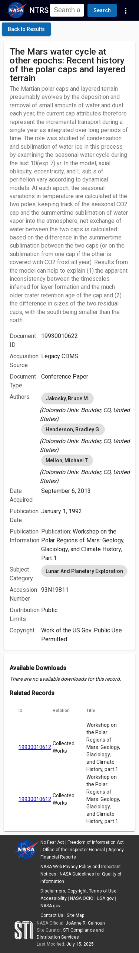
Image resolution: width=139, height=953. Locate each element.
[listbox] (85, 407)
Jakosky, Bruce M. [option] (67, 398)
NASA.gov (50, 905)
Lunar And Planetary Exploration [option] (84, 571)
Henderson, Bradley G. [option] (73, 429)
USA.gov (105, 898)
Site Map (75, 915)
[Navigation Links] (125, 10)
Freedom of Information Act (95, 842)
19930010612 (35, 747)
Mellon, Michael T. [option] (67, 460)
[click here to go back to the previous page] (26, 29)
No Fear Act (52, 842)
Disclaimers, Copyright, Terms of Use (78, 891)
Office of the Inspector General (74, 849)
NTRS (39, 10)
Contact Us (51, 915)
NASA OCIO (81, 898)
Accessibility (53, 898)
